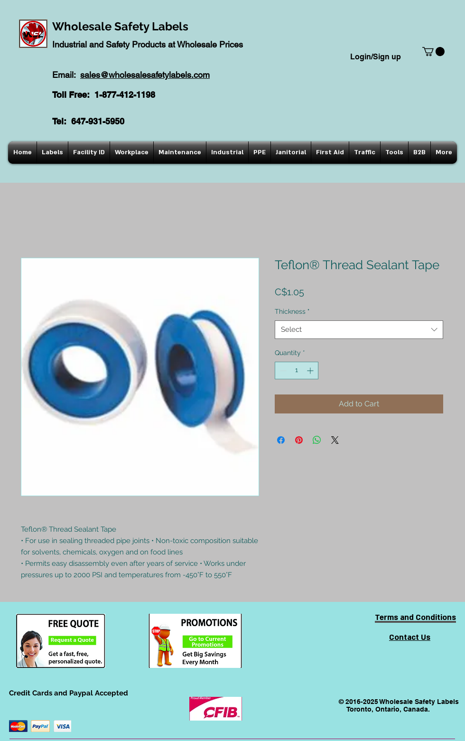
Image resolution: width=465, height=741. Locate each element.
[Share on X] (335, 440)
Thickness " (292, 311)
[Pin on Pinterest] (299, 440)
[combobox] (359, 329)
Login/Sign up (375, 56)
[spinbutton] (296, 370)
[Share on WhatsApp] (317, 440)
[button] (433, 51)
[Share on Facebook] (281, 440)
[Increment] (311, 370)
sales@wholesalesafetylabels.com (145, 75)
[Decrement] (282, 370)
